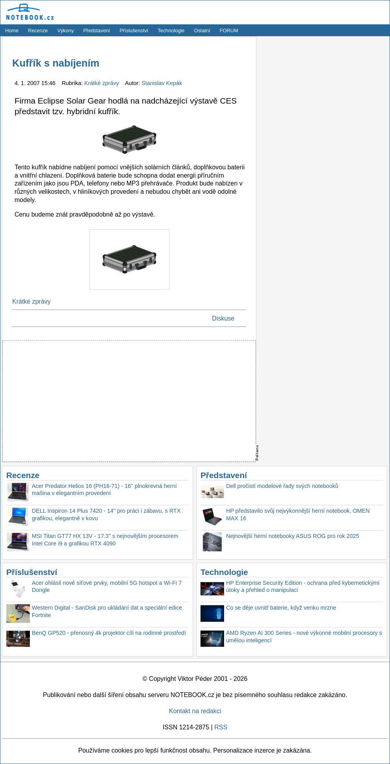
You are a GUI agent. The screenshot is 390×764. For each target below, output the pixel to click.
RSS (220, 727)
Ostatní (202, 30)
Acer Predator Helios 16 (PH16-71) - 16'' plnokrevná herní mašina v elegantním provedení (104, 490)
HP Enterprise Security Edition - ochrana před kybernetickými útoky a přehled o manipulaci (302, 586)
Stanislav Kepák (162, 83)
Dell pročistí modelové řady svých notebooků (282, 486)
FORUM (229, 30)
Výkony (65, 30)
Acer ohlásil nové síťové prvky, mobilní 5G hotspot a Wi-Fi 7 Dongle (107, 586)
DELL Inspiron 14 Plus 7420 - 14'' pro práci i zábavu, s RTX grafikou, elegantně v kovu (106, 514)
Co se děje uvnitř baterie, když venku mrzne (281, 608)
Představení (96, 30)
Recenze (38, 30)
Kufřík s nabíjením (55, 63)
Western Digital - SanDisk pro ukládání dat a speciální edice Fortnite (107, 611)
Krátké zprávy (103, 83)
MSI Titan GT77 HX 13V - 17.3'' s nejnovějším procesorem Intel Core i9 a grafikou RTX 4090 (105, 540)
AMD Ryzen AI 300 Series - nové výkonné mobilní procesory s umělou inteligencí (304, 636)
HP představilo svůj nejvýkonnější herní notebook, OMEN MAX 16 (298, 514)
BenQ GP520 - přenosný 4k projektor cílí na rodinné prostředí (109, 633)
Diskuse (223, 318)
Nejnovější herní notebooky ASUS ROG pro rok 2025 (292, 536)
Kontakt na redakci (195, 711)
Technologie (171, 30)
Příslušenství (134, 30)
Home (11, 30)
